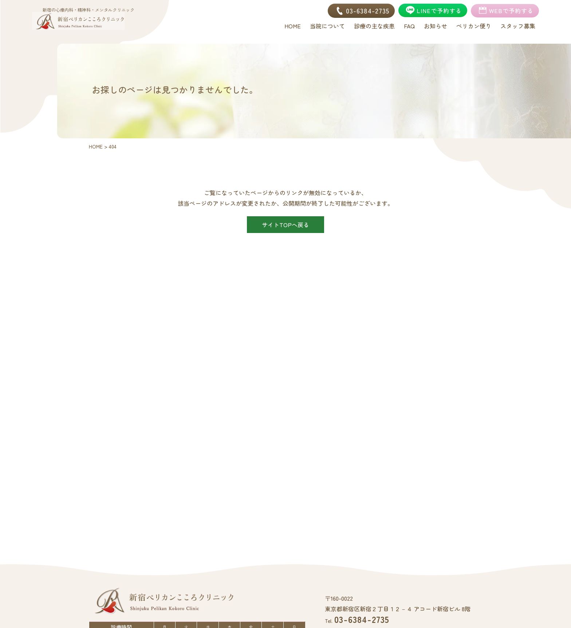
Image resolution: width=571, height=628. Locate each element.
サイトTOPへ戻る (285, 224)
